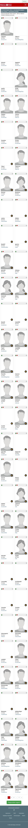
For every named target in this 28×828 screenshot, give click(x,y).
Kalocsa (17, 117)
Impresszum (8, 813)
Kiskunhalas (4, 221)
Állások (10, 818)
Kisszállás (3, 273)
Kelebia (17, 480)
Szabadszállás (4, 247)
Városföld (17, 454)
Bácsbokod (17, 221)
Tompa (16, 325)
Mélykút (3, 636)
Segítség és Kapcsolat (7, 815)
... (16, 797)
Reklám (23, 815)
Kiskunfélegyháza (19, 39)
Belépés (25, 1)
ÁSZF (15, 813)
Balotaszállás (4, 688)
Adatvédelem (21, 813)
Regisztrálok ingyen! (14, 802)
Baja (16, 273)
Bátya (16, 429)
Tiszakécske (4, 584)
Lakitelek (17, 377)
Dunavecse (3, 39)
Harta (2, 195)
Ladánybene (18, 714)
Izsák (16, 247)
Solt (2, 403)
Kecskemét (3, 65)
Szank (16, 610)
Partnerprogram (17, 815)
